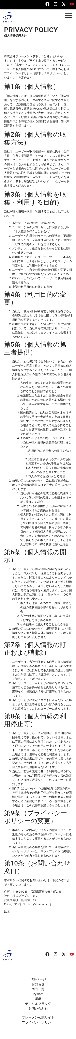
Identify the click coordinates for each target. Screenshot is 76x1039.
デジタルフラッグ (38, 1004)
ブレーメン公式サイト (38, 1017)
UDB (38, 999)
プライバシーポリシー (38, 1022)
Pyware (38, 994)
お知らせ (38, 984)
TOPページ (38, 979)
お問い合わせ (38, 1008)
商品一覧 (38, 989)
